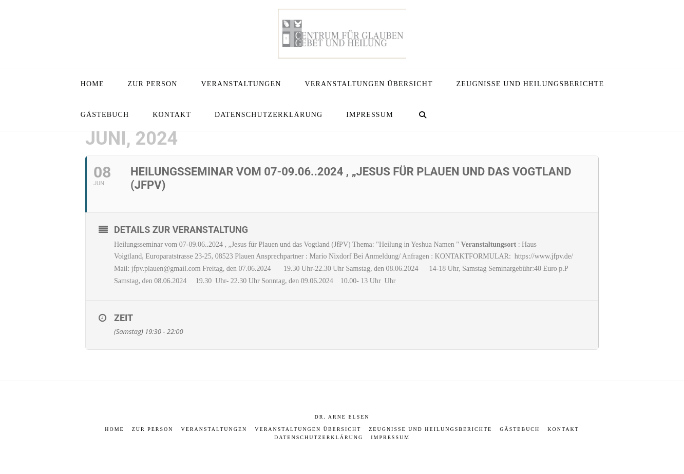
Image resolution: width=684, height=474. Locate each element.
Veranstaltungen (214, 429)
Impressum (390, 437)
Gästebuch (520, 429)
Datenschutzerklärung (318, 437)
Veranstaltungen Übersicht (308, 429)
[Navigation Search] (423, 115)
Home (114, 429)
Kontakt (563, 429)
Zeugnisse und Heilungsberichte (430, 429)
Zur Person (153, 429)
